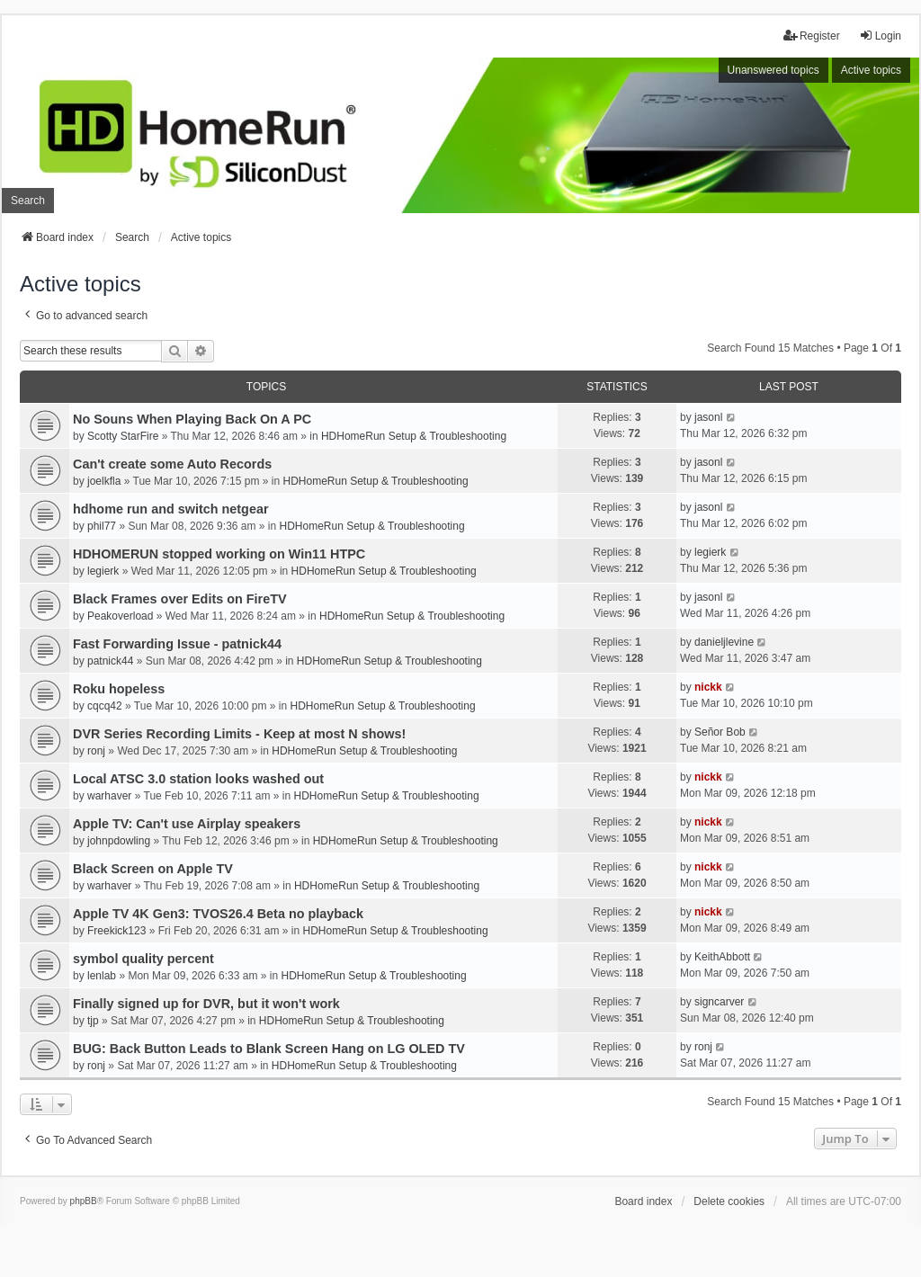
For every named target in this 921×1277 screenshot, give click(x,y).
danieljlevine (724, 642)
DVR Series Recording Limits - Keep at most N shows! (239, 734)
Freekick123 (116, 930)
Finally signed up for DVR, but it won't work (206, 1003)
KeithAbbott (722, 957)
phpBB (83, 1201)
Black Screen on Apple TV (153, 869)
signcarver (719, 1002)
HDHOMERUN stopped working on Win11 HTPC (219, 554)
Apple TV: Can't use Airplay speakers (186, 824)
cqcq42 (104, 706)
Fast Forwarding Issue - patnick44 (177, 644)
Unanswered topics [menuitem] (773, 70)
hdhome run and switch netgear (170, 509)
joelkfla (104, 481)
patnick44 (110, 661)
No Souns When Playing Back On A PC (192, 419)
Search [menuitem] (28, 200)
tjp (93, 1020)
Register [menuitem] (811, 35)
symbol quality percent (143, 958)
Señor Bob (720, 732)
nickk (708, 687)
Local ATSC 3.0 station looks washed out (198, 779)
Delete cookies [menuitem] (729, 1201)
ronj (96, 751)
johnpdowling (118, 841)
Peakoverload (120, 616)
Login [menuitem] (880, 35)
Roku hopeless (119, 689)
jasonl (708, 417)
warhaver (109, 796)
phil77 (101, 526)
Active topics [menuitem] (871, 70)
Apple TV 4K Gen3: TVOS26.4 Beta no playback (218, 913)
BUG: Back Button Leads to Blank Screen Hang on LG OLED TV (269, 1048)
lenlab (101, 975)
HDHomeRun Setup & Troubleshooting (413, 436)
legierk (103, 571)
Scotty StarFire (122, 436)
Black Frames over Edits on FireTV (180, 599)
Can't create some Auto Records (172, 464)
